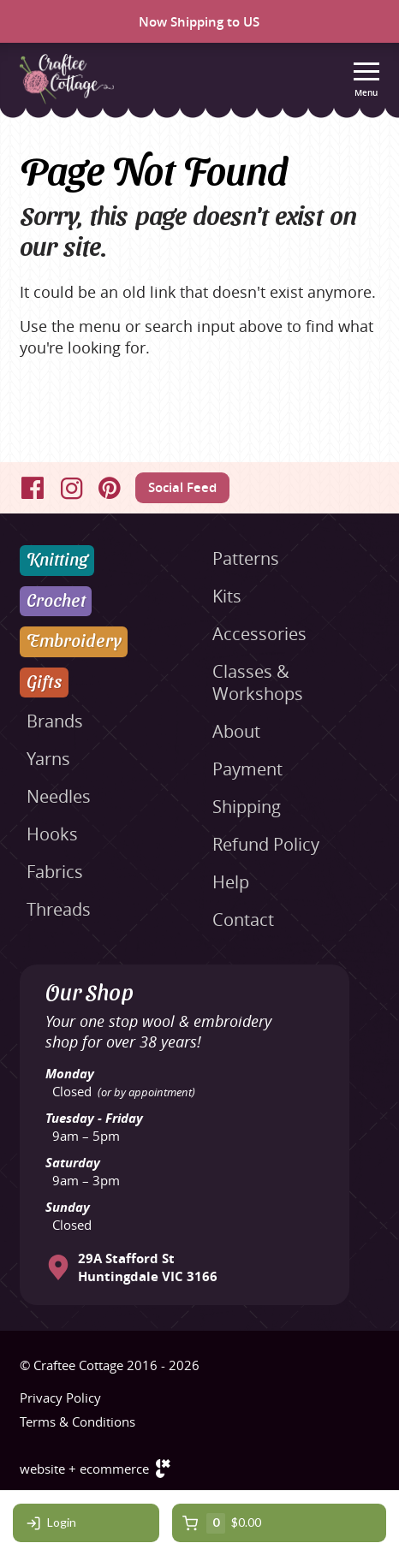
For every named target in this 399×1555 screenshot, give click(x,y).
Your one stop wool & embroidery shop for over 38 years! (158, 1031)
